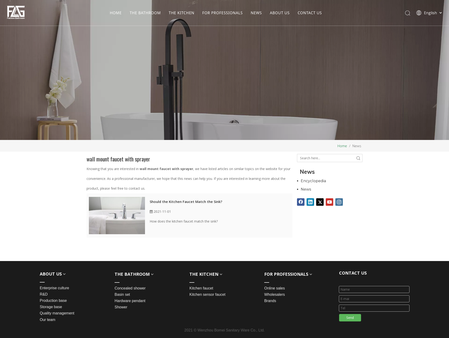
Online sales (274, 288)
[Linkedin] (310, 202)
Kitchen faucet (201, 288)
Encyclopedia (313, 181)
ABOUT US (280, 12)
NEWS (256, 12)
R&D (44, 294)
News (306, 189)
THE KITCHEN (182, 12)
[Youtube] (329, 202)
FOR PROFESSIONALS (222, 12)
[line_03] (343, 280)
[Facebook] (300, 202)
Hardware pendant (130, 301)
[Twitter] (320, 202)
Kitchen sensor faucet (207, 294)
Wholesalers (274, 294)
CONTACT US (310, 12)
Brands (270, 301)
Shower (121, 307)
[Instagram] (339, 202)
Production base (53, 301)
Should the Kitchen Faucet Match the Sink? (186, 201)
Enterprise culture (54, 288)
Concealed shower (130, 288)
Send (350, 317)
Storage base (51, 307)
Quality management (57, 313)
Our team (47, 320)
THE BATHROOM (145, 12)
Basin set (122, 294)
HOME (116, 12)
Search (358, 158)
